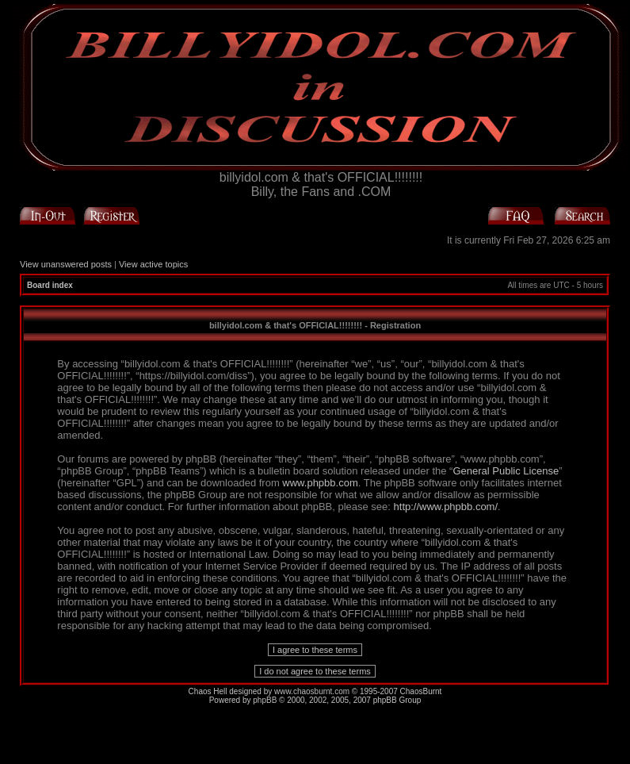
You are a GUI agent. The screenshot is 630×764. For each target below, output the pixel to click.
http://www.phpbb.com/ (446, 507)
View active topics (153, 264)
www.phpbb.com (319, 483)
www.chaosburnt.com (311, 691)
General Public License (505, 471)
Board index (50, 285)
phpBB (265, 700)
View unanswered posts (66, 264)
